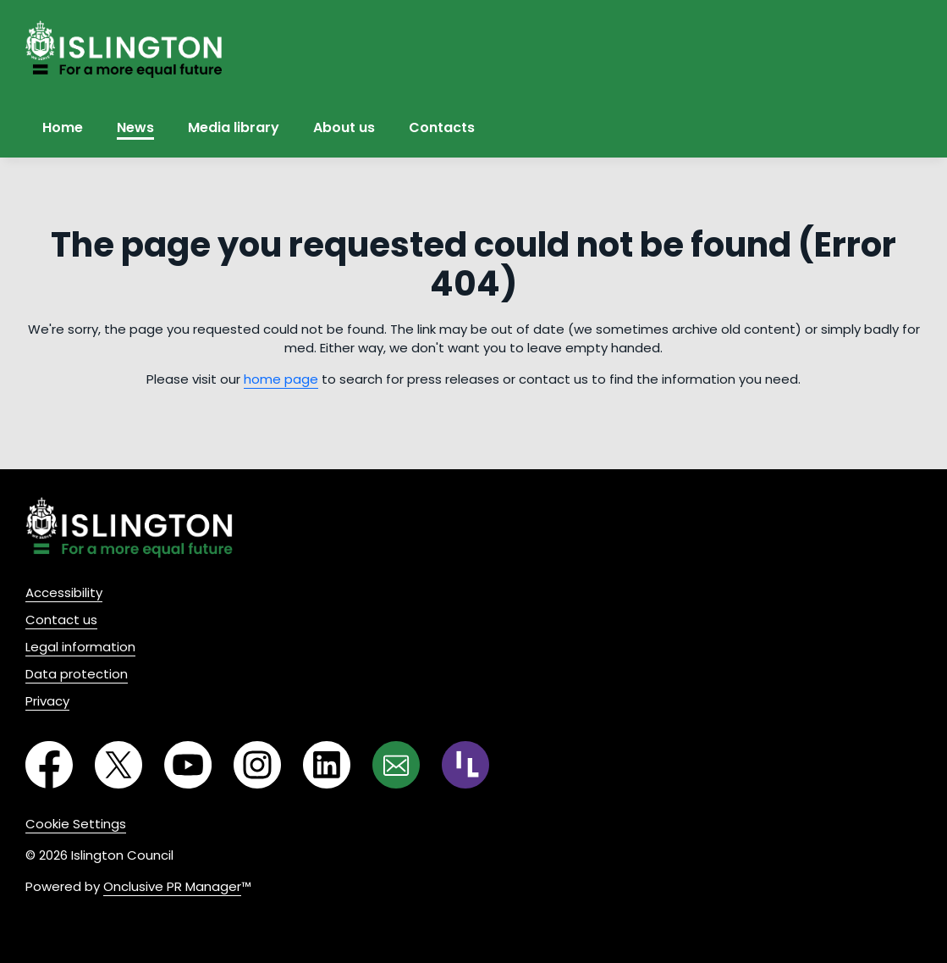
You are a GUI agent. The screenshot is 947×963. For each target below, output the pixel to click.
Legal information (80, 647)
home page (281, 379)
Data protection (76, 674)
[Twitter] (104, 767)
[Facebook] (34, 767)
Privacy (47, 701)
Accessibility (63, 592)
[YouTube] (173, 767)
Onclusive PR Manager (172, 886)
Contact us (61, 619)
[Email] (381, 767)
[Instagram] (243, 767)
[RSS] (451, 767)
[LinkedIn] (312, 767)
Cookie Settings (75, 824)
